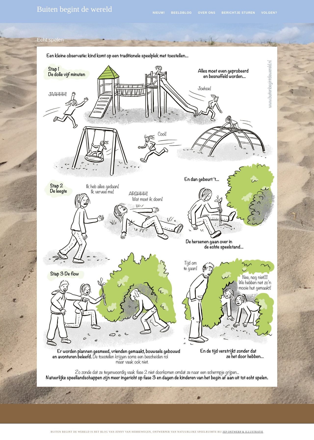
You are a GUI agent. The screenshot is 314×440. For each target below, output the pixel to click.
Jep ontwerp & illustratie (242, 431)
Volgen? (269, 12)
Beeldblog (181, 12)
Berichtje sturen (238, 12)
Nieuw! (159, 12)
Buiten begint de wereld (74, 9)
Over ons (206, 12)
